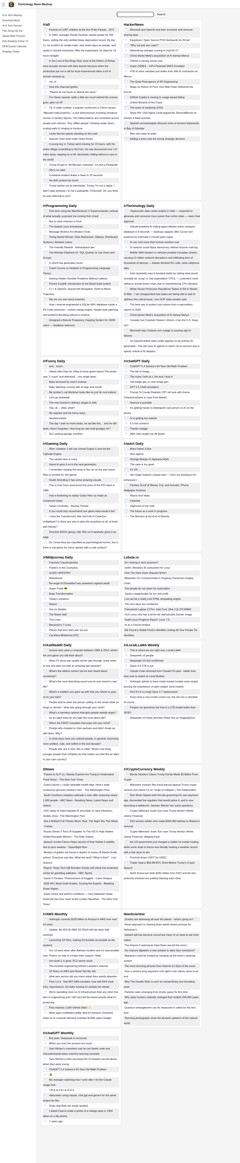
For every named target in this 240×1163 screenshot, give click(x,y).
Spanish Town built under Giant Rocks (71, 138)
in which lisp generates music (66, 263)
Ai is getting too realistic (143, 418)
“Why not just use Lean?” (144, 45)
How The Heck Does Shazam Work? (146, 572)
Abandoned (55, 578)
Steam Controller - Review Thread (68, 506)
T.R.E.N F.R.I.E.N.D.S (61, 1090)
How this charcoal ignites (63, 86)
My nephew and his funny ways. (67, 413)
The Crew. (55, 619)
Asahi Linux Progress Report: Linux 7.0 (147, 619)
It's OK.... (135, 469)
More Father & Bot (140, 448)
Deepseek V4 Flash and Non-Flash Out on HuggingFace (162, 717)
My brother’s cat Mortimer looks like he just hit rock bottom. (83, 392)
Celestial (135, 500)
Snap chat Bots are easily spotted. (68, 1105)
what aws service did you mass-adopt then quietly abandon (83, 976)
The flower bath (58, 614)
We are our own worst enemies (67, 299)
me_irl (52, 81)
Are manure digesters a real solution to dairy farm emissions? (160, 950)
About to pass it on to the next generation (72, 464)
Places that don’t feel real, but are (68, 630)
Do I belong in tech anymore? (141, 562)
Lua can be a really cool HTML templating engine (153, 598)
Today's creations (59, 598)
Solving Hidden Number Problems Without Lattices (78, 278)
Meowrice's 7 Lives (60, 624)
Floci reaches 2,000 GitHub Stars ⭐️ (70, 1007)
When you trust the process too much (70, 1043)
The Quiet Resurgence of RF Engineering (154, 81)
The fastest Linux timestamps (66, 226)
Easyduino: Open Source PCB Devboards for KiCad (160, 40)
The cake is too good (142, 464)
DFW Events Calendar (14, 46)
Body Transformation (61, 593)
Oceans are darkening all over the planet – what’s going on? (159, 919)
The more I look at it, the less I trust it (151, 376)
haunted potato (57, 418)
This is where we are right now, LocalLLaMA (155, 650)
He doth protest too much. (64, 180)
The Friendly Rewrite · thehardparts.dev (72, 247)
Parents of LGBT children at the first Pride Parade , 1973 (81, 29)
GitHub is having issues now (146, 60)
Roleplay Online (11, 51)
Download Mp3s (11, 20)
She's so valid (57, 170)
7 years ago (56, 1121)
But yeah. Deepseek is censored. (68, 1038)
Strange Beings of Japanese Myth (149, 459)
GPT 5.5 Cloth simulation (144, 387)
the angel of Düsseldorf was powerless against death (79, 583)
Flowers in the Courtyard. (63, 567)
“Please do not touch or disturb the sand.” (73, 92)
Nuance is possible (141, 402)
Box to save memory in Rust (65, 221)
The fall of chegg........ (142, 371)
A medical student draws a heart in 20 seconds (76, 175)
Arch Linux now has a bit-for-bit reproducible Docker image (158, 614)
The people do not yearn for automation (147, 588)
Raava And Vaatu (140, 495)
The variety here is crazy (63, 459)
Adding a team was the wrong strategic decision (157, 138)
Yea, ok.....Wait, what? (62, 407)
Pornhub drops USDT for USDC (148, 857)
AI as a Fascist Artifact (137, 624)
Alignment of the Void (142, 506)
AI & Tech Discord (12, 25)
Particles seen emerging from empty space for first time (156, 992)
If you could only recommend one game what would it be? (82, 511)
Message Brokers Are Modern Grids (69, 231)
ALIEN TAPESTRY (60, 572)
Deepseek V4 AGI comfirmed (146, 660)
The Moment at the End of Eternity (150, 516)
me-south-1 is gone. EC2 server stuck (70, 960)
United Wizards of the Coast (146, 102)
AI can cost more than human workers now (154, 242)
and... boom (56, 366)
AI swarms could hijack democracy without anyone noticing (164, 247)
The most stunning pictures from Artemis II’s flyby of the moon (160, 966)
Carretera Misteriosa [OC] (64, 635)
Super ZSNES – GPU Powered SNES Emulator (157, 66)
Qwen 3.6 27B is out (141, 665)
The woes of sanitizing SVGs (146, 107)
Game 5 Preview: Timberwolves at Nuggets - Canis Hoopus (78, 878)
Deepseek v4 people (142, 655)
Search (161, 14)
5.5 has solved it (139, 423)
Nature (53, 604)
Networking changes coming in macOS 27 (154, 50)
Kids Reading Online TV (15, 41)
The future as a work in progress (148, 511)
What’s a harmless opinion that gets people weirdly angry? (82, 712)
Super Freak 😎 (58, 588)
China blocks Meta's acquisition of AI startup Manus (159, 55)
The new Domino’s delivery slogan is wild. (73, 402)
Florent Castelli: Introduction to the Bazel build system (80, 283)
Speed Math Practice (13, 36)
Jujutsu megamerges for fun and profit (146, 593)
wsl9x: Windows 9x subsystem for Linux (147, 567)
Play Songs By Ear (12, 30)
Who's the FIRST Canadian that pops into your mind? (79, 723)
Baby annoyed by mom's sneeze (68, 381)
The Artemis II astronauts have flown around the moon (156, 945)
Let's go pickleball (59, 397)
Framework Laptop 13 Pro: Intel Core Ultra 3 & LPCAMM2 (158, 609)
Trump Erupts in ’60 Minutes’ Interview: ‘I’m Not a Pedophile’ (83, 164)
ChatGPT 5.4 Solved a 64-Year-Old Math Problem (158, 366)
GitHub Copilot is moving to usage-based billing (157, 97)
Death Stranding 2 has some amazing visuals (75, 480)
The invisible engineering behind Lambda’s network (78, 966)
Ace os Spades (58, 609)
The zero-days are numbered (141, 604)
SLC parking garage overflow (66, 433)
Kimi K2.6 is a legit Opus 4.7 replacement (154, 691)
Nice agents (137, 454)
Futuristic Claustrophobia (63, 562)
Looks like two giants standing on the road (73, 133)
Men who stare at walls (143, 133)
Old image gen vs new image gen (149, 381)
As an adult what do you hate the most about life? (77, 717)
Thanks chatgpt (139, 428)
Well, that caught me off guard (147, 433)
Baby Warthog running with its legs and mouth (75, 387)
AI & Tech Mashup (12, 15)
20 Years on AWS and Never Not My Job (72, 971)
